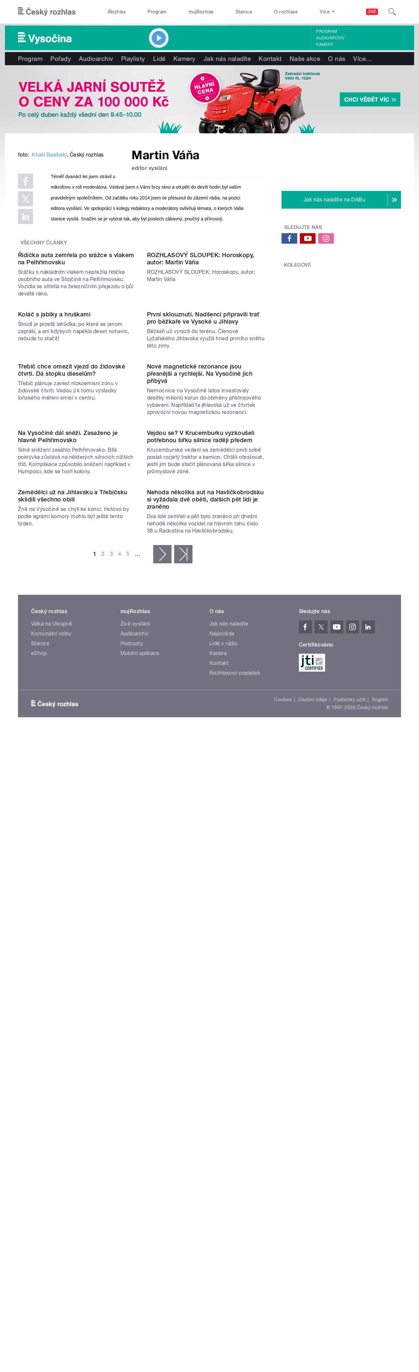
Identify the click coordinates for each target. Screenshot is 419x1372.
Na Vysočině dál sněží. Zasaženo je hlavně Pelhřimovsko (68, 802)
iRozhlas (117, 11)
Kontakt (270, 58)
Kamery (324, 44)
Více (362, 58)
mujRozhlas (201, 11)
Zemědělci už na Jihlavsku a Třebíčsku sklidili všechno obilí (72, 927)
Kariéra (218, 1137)
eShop (39, 1137)
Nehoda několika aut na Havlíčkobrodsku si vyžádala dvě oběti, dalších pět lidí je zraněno (205, 983)
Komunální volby (51, 1117)
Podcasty (131, 1127)
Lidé (159, 58)
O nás (336, 58)
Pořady (60, 58)
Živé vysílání (135, 1107)
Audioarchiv (330, 38)
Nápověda (222, 1117)
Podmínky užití (350, 1183)
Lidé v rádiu (224, 1127)
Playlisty (133, 58)
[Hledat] (392, 12)
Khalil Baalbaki (49, 254)
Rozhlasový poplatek (235, 1157)
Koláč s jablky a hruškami (54, 546)
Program (157, 11)
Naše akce (305, 58)
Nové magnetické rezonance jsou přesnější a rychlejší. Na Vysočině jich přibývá (200, 672)
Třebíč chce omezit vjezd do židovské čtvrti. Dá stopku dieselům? (71, 669)
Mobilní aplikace (139, 1137)
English (380, 1183)
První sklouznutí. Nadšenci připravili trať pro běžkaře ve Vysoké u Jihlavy (203, 550)
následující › (162, 1038)
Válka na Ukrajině (51, 1107)
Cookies (283, 1183)
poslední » (183, 1038)
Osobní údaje (312, 1183)
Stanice (244, 11)
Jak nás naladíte (227, 58)
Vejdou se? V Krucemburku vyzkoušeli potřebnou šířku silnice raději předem (201, 802)
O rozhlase (286, 11)
